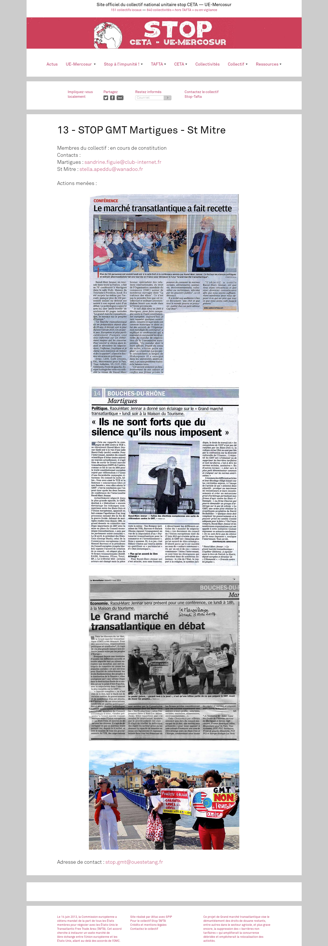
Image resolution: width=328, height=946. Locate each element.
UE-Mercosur (81, 64)
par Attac (152, 917)
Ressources (268, 64)
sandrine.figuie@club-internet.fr (122, 162)
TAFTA (158, 64)
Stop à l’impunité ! (123, 64)
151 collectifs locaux (126, 10)
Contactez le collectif (144, 929)
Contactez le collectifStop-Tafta (201, 94)
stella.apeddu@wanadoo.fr (111, 169)
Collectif (237, 64)
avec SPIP (165, 917)
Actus (52, 64)
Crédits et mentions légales (148, 925)
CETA (180, 64)
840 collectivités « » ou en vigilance (182, 10)
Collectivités (207, 64)
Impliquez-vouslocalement (80, 94)
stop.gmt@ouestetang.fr (134, 862)
